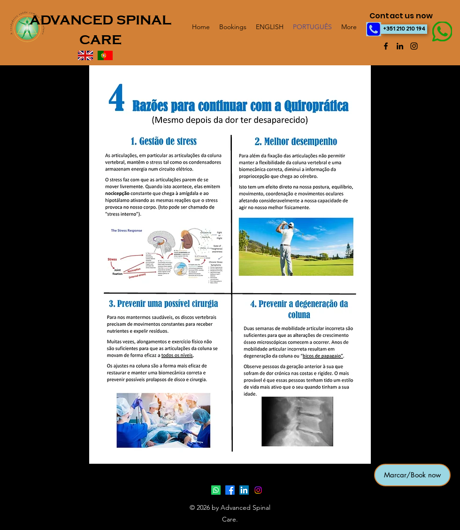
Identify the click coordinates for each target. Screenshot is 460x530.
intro (15, 493)
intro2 (16, 502)
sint (15, 507)
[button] (412, 475)
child (16, 512)
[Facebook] (386, 46)
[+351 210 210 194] (404, 29)
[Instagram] (414, 46)
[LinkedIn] (400, 46)
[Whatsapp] (216, 490)
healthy (17, 497)
